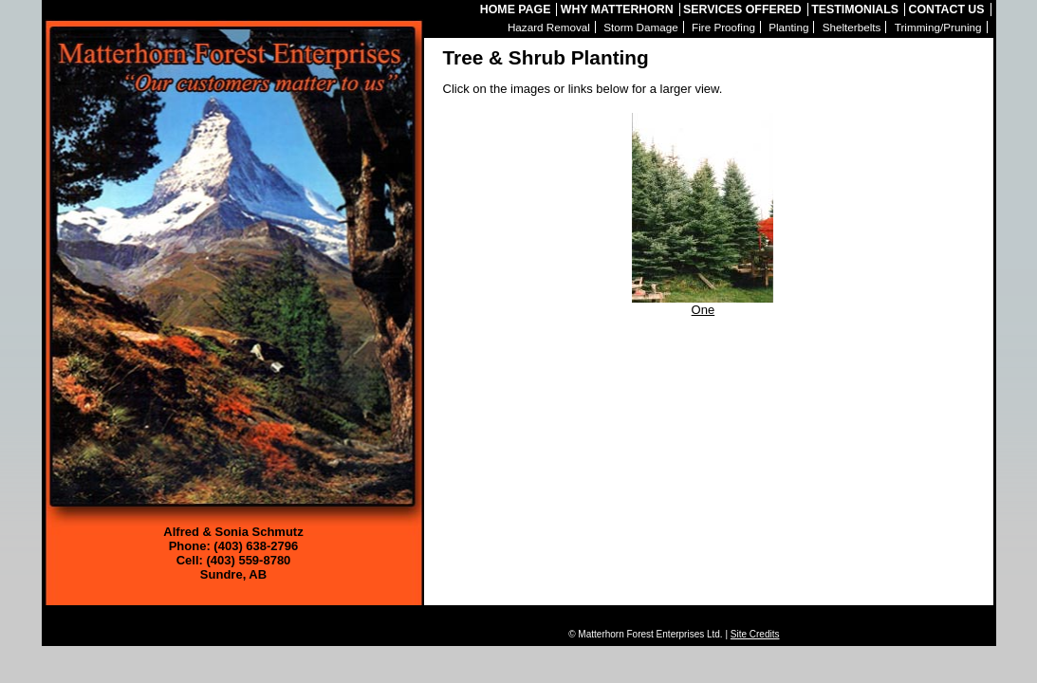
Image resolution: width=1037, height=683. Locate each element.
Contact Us (947, 9)
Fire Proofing (723, 27)
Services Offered (742, 9)
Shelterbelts (852, 27)
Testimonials (854, 9)
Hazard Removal (549, 27)
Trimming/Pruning (938, 27)
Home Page (515, 9)
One (702, 304)
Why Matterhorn (617, 9)
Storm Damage (640, 27)
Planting (788, 27)
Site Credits (755, 634)
